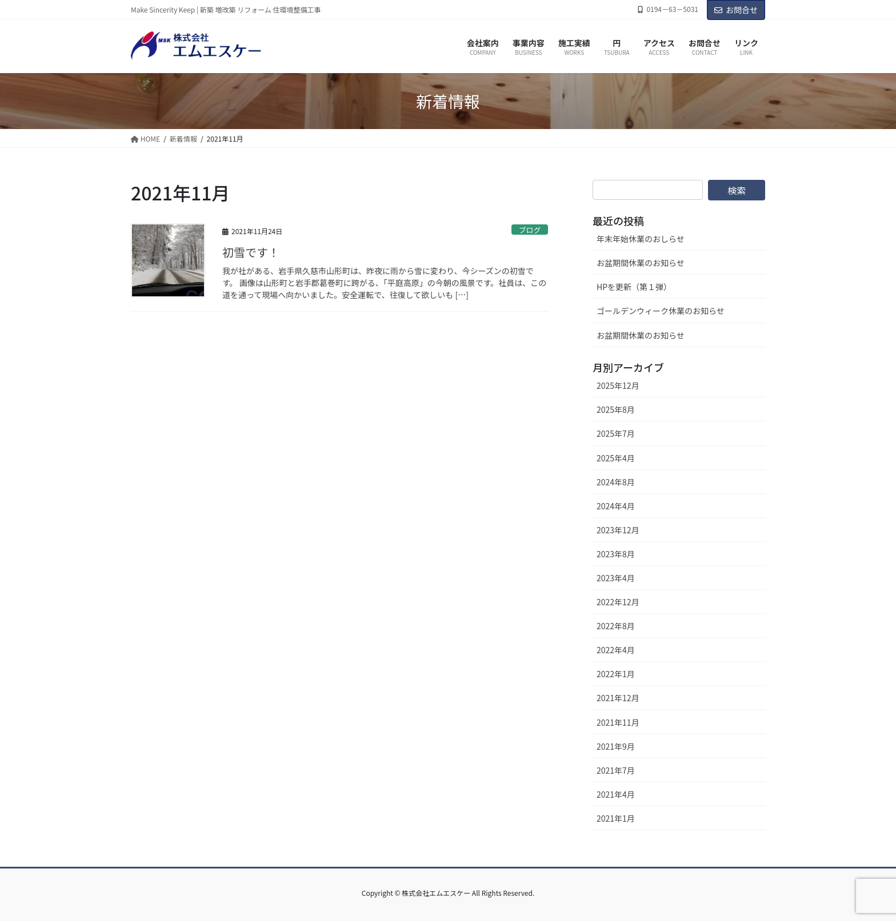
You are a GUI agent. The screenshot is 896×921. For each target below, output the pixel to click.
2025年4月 (616, 458)
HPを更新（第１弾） (634, 286)
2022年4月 (616, 649)
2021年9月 (616, 746)
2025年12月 (618, 385)
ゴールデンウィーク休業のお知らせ (661, 310)
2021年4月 (616, 794)
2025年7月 (616, 433)
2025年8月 (616, 409)
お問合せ (736, 9)
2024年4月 (616, 506)
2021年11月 (618, 722)
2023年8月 (616, 554)
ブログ (530, 229)
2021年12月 (618, 697)
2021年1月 (616, 818)
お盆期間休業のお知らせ (641, 262)
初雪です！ (250, 252)
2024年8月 (616, 482)
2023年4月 (616, 578)
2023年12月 (618, 530)
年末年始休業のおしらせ (641, 238)
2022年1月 (616, 673)
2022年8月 (616, 626)
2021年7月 (616, 770)
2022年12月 (618, 602)
